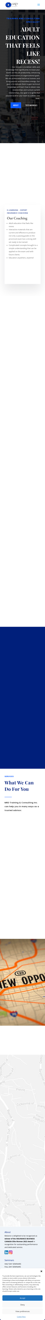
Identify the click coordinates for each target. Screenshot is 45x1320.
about (16, 105)
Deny (22, 1304)
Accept (22, 1298)
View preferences (22, 1311)
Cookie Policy (21, 1317)
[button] (41, 1271)
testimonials (31, 105)
